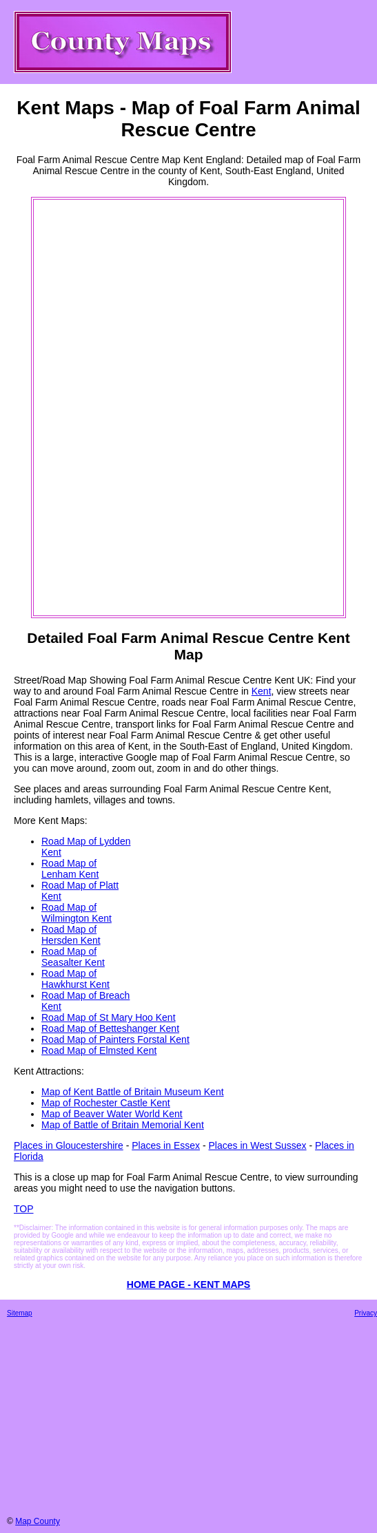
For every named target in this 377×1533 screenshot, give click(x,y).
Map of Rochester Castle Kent (105, 1102)
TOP (24, 1208)
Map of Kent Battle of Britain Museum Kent (132, 1091)
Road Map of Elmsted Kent (98, 1050)
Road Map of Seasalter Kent (73, 957)
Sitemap (19, 1313)
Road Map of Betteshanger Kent (110, 1028)
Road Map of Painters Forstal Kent (115, 1039)
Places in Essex (166, 1145)
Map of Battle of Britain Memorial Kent (122, 1124)
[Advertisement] (90, 407)
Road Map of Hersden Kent (71, 935)
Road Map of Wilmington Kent (76, 913)
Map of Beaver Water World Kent (112, 1113)
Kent (262, 691)
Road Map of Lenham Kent (70, 869)
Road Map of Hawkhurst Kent (75, 979)
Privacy (365, 1313)
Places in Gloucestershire (68, 1145)
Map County (37, 1521)
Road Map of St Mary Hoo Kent (108, 1017)
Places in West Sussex (257, 1145)
